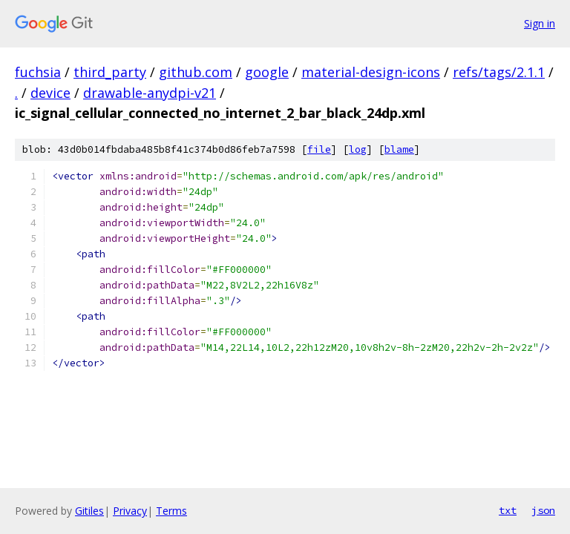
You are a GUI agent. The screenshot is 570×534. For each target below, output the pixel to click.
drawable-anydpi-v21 (149, 93)
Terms (171, 511)
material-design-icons (370, 72)
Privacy (130, 511)
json (543, 510)
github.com (195, 72)
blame (399, 149)
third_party (109, 72)
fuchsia (38, 72)
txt (508, 510)
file (319, 149)
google (267, 72)
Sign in (539, 23)
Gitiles (89, 511)
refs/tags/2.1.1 (499, 72)
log (358, 149)
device (50, 93)
